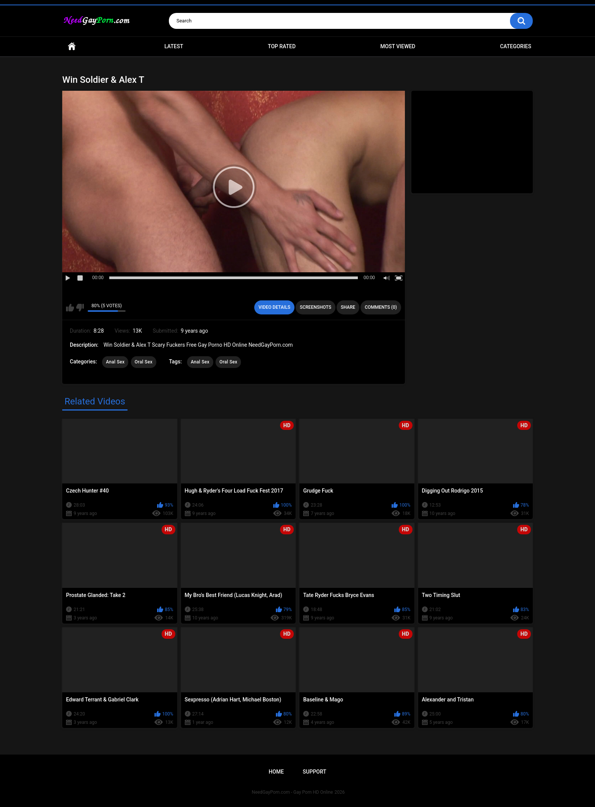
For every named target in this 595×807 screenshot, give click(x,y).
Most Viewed (397, 46)
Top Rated (282, 46)
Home (71, 46)
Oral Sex (144, 362)
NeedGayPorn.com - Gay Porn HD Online (292, 792)
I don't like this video (80, 307)
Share (348, 307)
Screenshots (315, 307)
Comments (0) (381, 307)
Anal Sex (115, 362)
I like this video (70, 307)
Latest (173, 46)
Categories (515, 46)
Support (314, 772)
